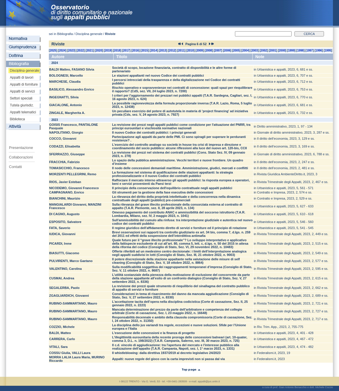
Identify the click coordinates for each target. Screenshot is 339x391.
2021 (89, 50)
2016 (135, 50)
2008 (208, 50)
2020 (99, 50)
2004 (245, 50)
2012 (172, 50)
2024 (62, 50)
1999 (291, 50)
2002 (264, 50)
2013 (163, 50)
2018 (117, 50)
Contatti (15, 167)
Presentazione (21, 147)
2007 (218, 50)
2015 (144, 50)
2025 (53, 50)
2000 (282, 50)
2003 (254, 50)
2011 (181, 50)
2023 (71, 50)
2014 (154, 50)
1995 (328, 50)
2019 (108, 50)
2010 (190, 50)
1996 (319, 50)
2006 (227, 50)
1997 (309, 50)
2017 (126, 50)
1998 (300, 50)
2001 (273, 50)
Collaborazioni (21, 157)
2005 (236, 50)
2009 (200, 50)
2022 (80, 50)
